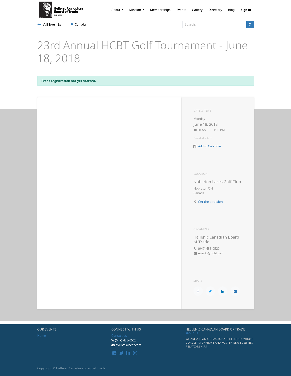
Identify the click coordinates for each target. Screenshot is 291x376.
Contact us (119, 335)
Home (41, 335)
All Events (49, 24)
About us (192, 333)
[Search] (250, 24)
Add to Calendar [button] (209, 146)
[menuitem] (160, 9)
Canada (78, 24)
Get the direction (210, 202)
